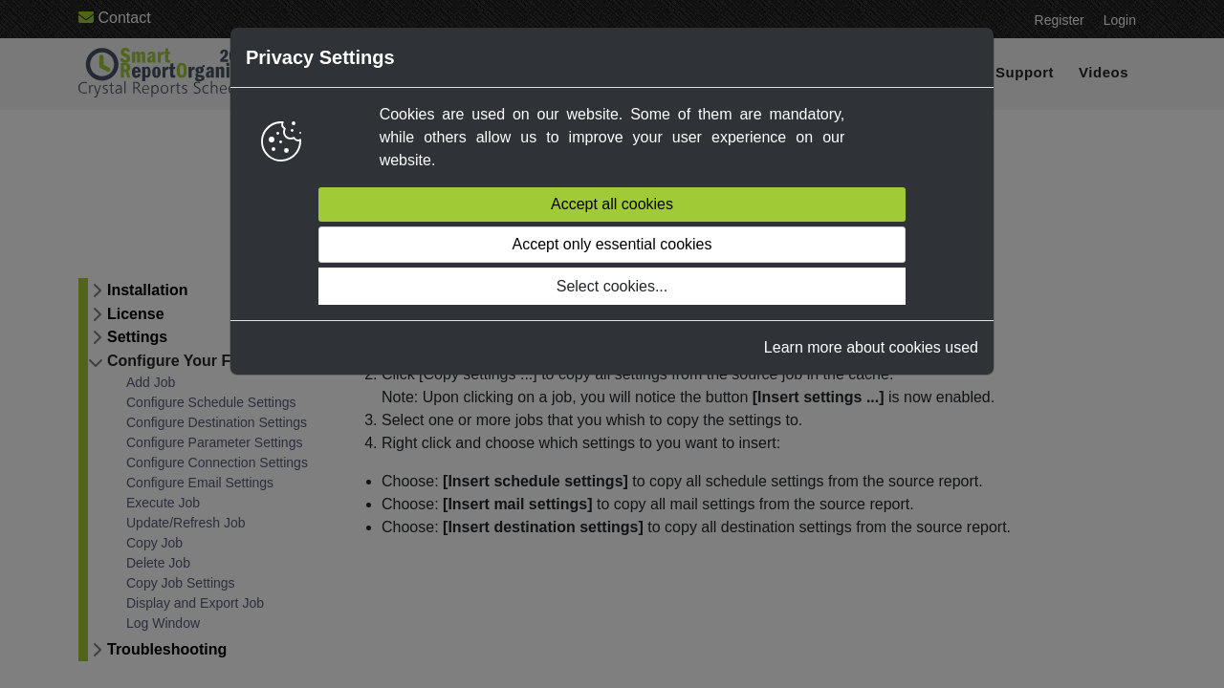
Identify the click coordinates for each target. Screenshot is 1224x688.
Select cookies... (612, 286)
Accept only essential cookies (611, 244)
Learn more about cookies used (871, 347)
